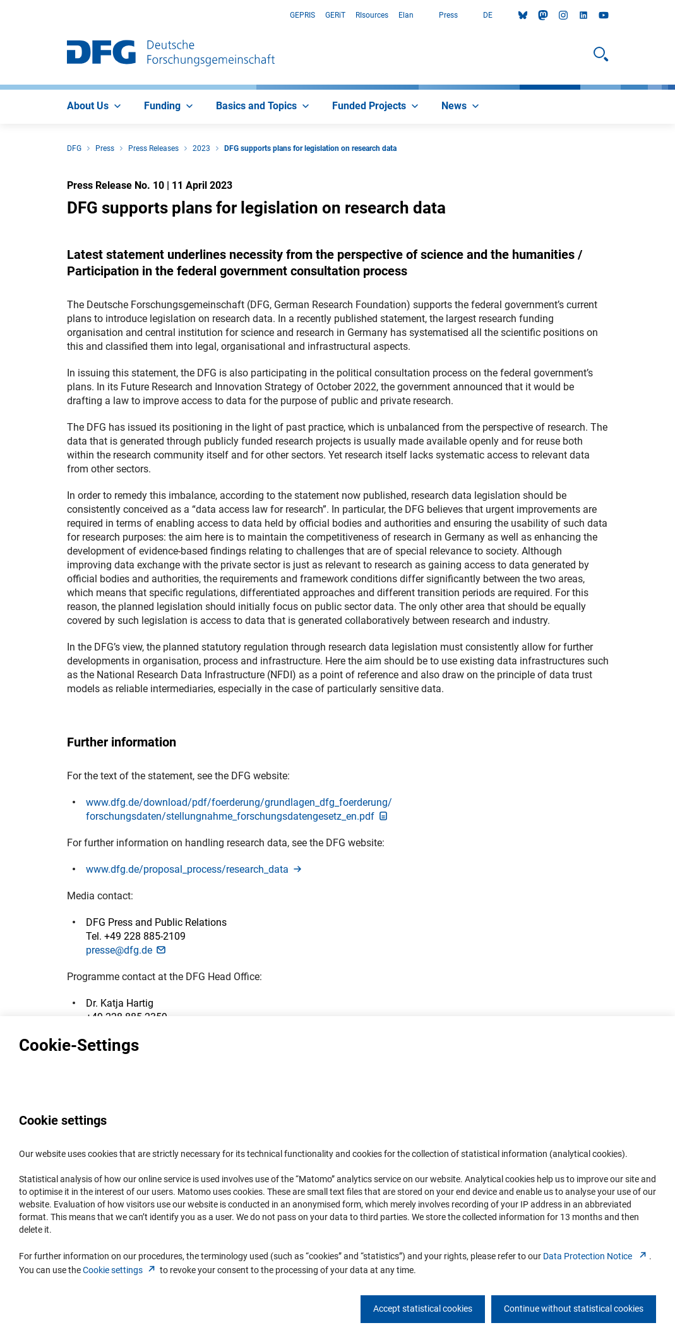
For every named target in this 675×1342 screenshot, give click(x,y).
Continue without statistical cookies (573, 1308)
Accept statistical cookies (422, 1308)
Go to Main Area (0, 15)
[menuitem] (95, 106)
